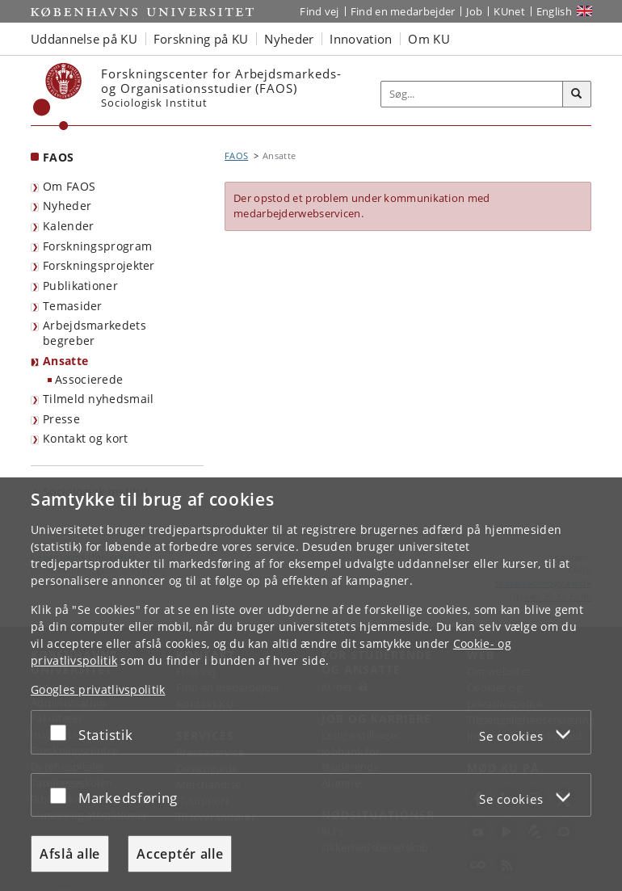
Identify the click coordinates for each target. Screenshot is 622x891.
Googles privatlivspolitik (98, 689)
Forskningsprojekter (99, 265)
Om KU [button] (429, 39)
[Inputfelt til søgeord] (472, 94)
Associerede (89, 379)
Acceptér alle (180, 854)
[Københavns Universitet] (57, 96)
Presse (61, 419)
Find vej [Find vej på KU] (319, 11)
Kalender (68, 225)
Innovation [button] (361, 39)
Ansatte (65, 360)
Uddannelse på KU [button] (84, 39)
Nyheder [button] (288, 39)
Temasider (73, 305)
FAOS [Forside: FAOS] (58, 157)
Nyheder (67, 205)
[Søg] (576, 94)
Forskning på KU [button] (201, 39)
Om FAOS (69, 186)
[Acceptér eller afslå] (62, 732)
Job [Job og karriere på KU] (474, 11)
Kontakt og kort (85, 438)
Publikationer (80, 285)
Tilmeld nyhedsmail (98, 398)
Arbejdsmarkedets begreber (94, 332)
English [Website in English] (554, 11)
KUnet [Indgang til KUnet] (509, 11)
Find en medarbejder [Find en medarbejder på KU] (403, 11)
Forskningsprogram (97, 246)
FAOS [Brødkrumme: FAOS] (236, 155)
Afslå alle (70, 854)
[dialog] (311, 684)
